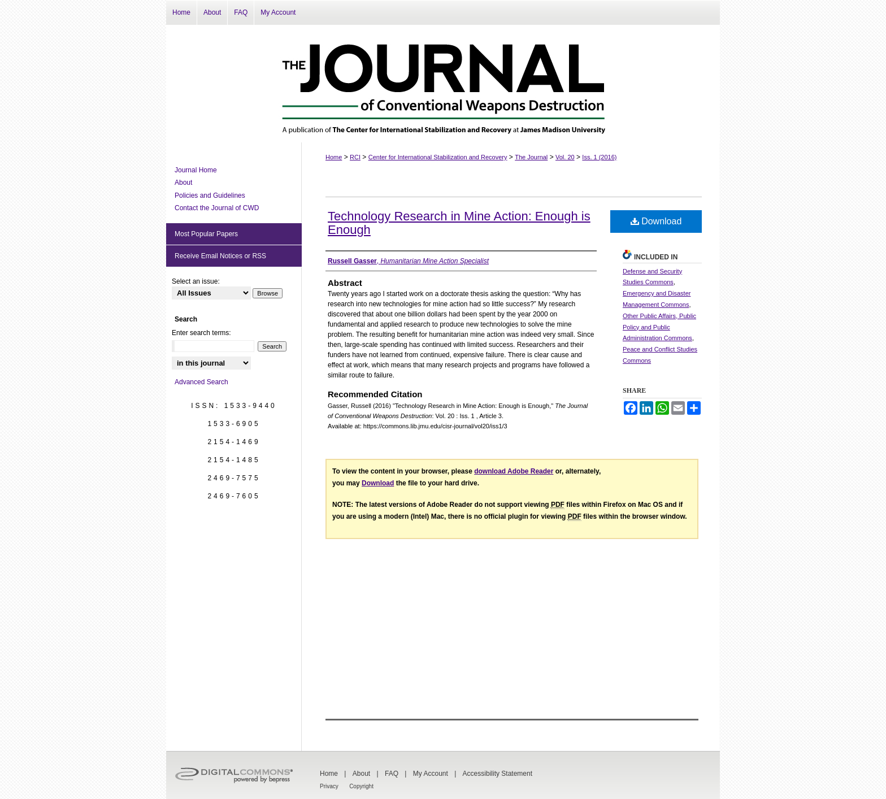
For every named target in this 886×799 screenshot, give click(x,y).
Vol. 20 (565, 157)
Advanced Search (201, 382)
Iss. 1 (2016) (599, 157)
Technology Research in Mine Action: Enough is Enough (459, 223)
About (183, 182)
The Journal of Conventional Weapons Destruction (443, 83)
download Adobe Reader (513, 471)
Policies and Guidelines (210, 195)
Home (333, 157)
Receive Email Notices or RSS (220, 256)
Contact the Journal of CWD (217, 208)
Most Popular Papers (206, 234)
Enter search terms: (201, 333)
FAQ (391, 774)
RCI (355, 157)
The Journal (531, 157)
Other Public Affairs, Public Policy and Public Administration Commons (659, 327)
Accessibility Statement (497, 774)
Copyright (361, 786)
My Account (430, 774)
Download (656, 221)
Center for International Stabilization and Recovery (437, 157)
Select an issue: (196, 281)
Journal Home (196, 170)
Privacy (329, 786)
